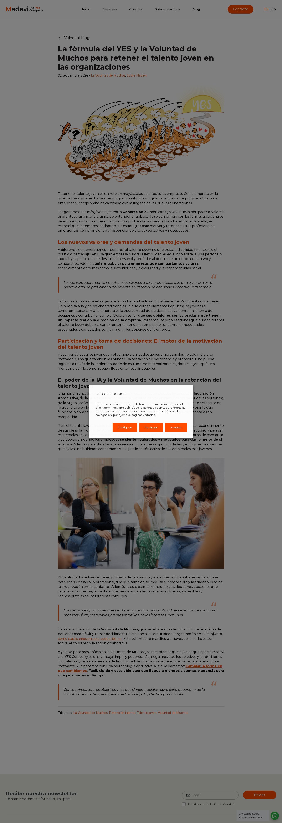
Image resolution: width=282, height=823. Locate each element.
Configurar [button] (125, 427)
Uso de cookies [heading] (110, 393)
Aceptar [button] (176, 427)
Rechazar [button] (151, 427)
